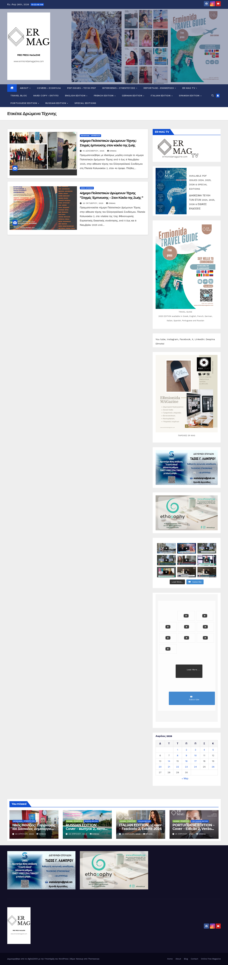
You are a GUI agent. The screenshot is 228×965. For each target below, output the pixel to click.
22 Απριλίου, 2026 (131, 834)
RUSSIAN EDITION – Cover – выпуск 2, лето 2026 (85, 828)
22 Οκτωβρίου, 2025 (93, 203)
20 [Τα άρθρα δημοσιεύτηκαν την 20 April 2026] (160, 766)
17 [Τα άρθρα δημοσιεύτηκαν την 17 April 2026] (195, 761)
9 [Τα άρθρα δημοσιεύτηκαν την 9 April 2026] (186, 755)
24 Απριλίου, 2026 (24, 834)
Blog (186, 959)
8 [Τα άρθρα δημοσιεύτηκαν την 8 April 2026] (177, 755)
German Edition (132, 95)
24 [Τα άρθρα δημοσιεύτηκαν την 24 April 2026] (195, 766)
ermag (112, 151)
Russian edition (56, 103)
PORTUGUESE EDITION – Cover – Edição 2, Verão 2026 (193, 828)
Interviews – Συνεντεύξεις (119, 88)
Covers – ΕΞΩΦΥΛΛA (49, 88)
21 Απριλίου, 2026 (184, 834)
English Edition (75, 95)
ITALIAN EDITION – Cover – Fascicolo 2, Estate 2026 (140, 827)
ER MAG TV (189, 88)
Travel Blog (18, 95)
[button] (212, 95)
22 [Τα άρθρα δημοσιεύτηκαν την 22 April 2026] (177, 766)
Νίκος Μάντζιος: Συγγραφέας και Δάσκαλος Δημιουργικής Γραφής (33, 828)
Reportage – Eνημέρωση (159, 88)
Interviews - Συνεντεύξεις (24, 821)
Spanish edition (189, 95)
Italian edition (161, 95)
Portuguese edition (24, 103)
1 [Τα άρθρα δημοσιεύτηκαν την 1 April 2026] (177, 749)
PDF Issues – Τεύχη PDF (81, 88)
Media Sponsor (87, 188)
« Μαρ (185, 778)
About (24, 88)
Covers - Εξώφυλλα (74, 821)
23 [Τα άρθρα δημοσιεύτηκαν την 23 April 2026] (186, 766)
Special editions (85, 103)
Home (170, 959)
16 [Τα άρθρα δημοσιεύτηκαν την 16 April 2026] (186, 761)
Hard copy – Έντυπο (46, 95)
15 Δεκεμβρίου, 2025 (94, 151)
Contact (194, 959)
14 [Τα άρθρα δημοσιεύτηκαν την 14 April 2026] (169, 761)
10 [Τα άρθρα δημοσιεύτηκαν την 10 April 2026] (195, 755)
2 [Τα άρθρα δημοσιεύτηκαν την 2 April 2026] (186, 749)
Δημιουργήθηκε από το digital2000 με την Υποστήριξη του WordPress (38, 959)
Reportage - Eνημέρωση (90, 135)
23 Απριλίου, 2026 (78, 834)
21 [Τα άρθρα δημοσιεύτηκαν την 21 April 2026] (169, 766)
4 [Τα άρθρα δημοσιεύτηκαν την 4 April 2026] (204, 749)
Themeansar (93, 959)
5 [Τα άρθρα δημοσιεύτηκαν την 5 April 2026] (213, 749)
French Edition (104, 95)
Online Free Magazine (211, 959)
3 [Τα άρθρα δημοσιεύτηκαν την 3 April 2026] (195, 749)
